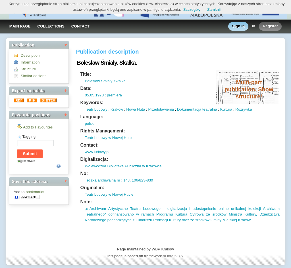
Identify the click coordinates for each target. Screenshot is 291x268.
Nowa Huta (135, 109)
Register (270, 26)
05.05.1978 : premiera (103, 95)
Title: (85, 74)
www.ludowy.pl (97, 152)
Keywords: (91, 102)
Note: (86, 201)
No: (84, 173)
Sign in (238, 26)
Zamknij (214, 9)
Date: (86, 88)
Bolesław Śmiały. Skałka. (105, 81)
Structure (28, 69)
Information (30, 62)
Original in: (92, 187)
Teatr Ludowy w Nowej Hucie (109, 138)
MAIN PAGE (20, 26)
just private (28, 161)
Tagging (29, 136)
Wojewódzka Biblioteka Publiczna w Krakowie (123, 166)
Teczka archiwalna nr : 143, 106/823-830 (119, 180)
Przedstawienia (161, 109)
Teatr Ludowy (96, 109)
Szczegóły (192, 9)
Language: (91, 116)
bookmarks (35, 192)
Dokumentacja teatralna (197, 109)
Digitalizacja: (94, 159)
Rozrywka (243, 109)
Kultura (226, 109)
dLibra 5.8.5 (173, 256)
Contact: (89, 145)
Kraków (117, 109)
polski (89, 123)
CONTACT (80, 26)
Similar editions (33, 76)
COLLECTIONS (51, 26)
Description (30, 55)
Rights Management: (102, 130)
